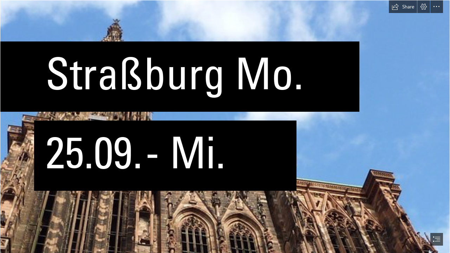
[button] (403, 6)
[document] (225, 126)
